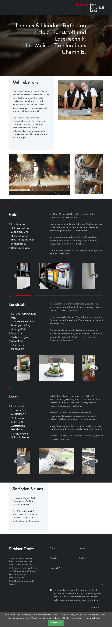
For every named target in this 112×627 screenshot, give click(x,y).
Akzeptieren (56, 622)
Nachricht (55, 568)
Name (82, 548)
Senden (95, 607)
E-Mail (53, 558)
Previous (15, 275)
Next (97, 275)
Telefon (82, 558)
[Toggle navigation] (10, 7)
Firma (52, 548)
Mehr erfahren (93, 618)
